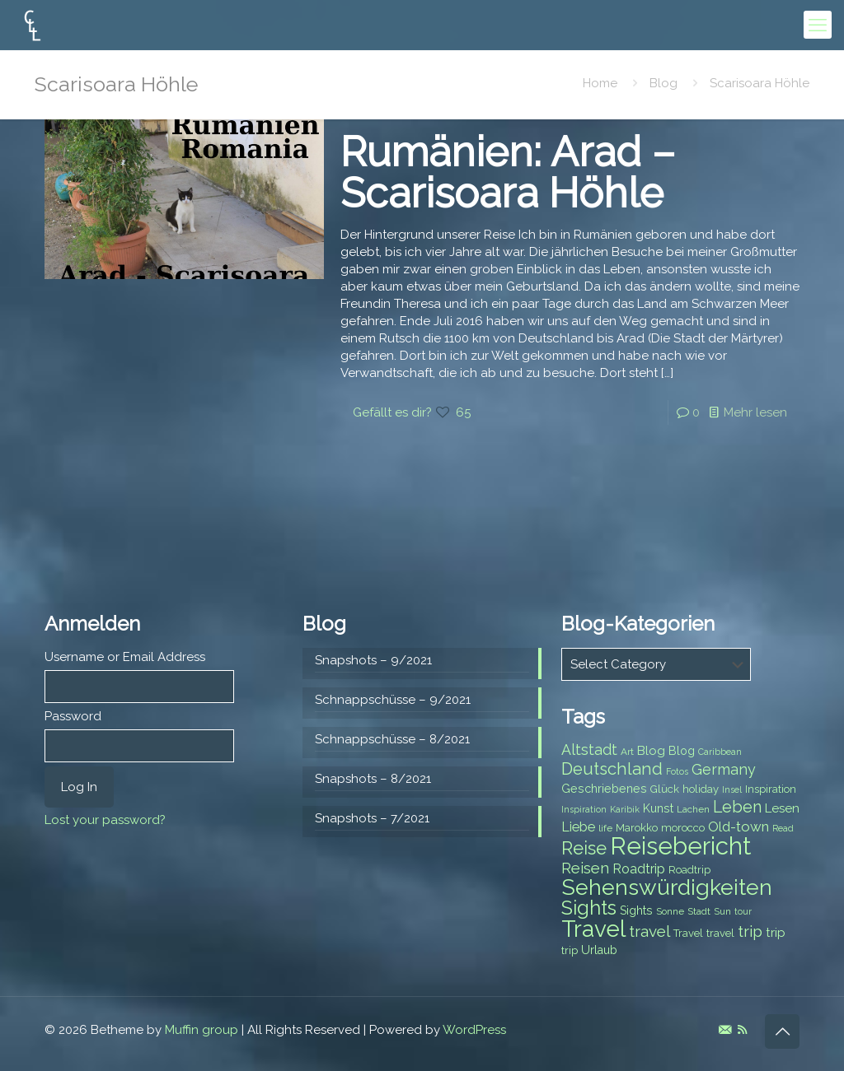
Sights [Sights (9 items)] (636, 910)
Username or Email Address (125, 657)
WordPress (474, 1029)
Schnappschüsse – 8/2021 (392, 739)
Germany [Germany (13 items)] (724, 769)
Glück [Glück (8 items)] (664, 789)
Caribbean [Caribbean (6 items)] (720, 752)
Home (600, 83)
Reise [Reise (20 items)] (584, 848)
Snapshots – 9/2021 (373, 660)
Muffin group (201, 1029)
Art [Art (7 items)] (627, 751)
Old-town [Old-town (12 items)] (738, 826)
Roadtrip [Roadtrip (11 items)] (638, 869)
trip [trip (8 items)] (569, 950)
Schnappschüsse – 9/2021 (393, 699)
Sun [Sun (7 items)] (722, 911)
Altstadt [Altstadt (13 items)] (589, 749)
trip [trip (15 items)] (750, 931)
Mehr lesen (755, 412)
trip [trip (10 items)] (775, 932)
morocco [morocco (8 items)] (683, 828)
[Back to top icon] (782, 1031)
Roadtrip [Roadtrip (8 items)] (689, 870)
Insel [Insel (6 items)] (732, 789)
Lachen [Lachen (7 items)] (693, 809)
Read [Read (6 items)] (783, 828)
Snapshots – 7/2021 (372, 818)
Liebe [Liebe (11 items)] (578, 827)
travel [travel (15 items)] (649, 931)
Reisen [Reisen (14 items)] (585, 868)
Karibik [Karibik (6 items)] (625, 809)
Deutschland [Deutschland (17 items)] (612, 769)
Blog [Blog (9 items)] (681, 750)
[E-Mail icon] (725, 1029)
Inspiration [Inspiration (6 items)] (584, 809)
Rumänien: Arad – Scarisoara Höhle (507, 172)
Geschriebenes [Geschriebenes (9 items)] (604, 788)
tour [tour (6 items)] (743, 911)
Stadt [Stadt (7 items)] (698, 911)
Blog (663, 83)
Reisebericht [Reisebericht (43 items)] (680, 845)
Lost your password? (105, 820)
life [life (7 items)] (605, 828)
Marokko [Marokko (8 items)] (637, 828)
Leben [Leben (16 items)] (737, 807)
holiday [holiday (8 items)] (700, 789)
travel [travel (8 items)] (720, 933)
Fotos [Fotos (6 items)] (677, 771)
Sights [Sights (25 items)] (589, 908)
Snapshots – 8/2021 (373, 778)
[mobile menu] (818, 25)
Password (73, 716)
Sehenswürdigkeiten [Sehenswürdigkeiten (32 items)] (666, 887)
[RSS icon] (742, 1029)
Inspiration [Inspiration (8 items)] (770, 789)
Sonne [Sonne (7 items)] (670, 911)
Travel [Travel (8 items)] (688, 933)
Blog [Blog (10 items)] (651, 750)
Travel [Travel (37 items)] (593, 929)
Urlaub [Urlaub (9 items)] (599, 950)
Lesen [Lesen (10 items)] (782, 808)
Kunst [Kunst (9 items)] (658, 808)
